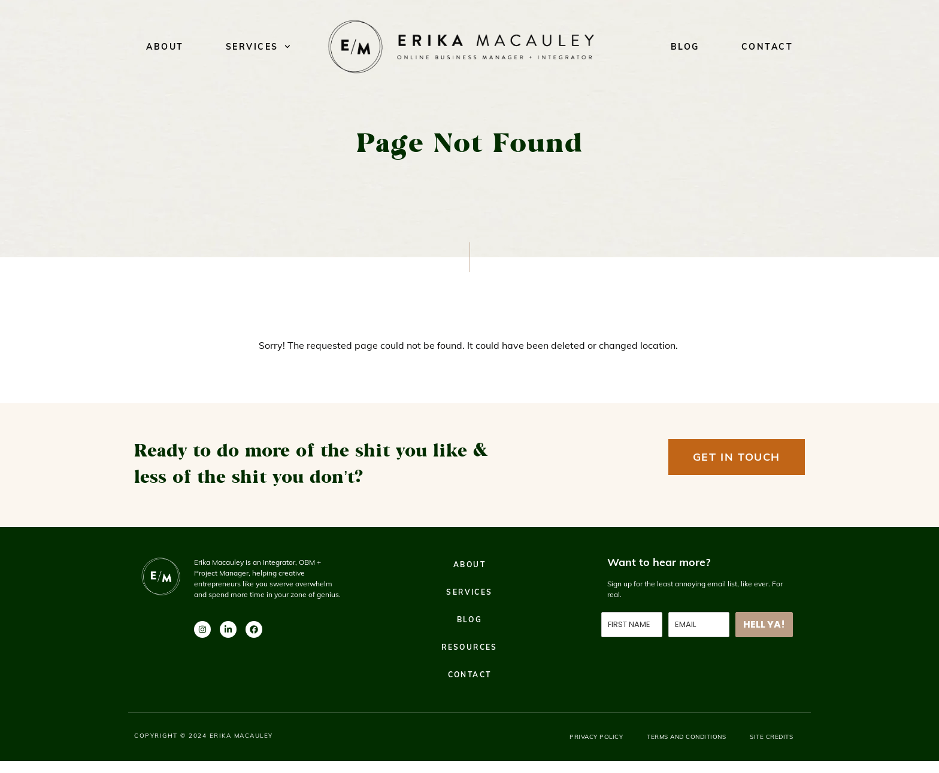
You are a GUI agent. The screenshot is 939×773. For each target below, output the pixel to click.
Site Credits (771, 737)
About (165, 46)
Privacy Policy (596, 737)
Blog (685, 46)
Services (258, 47)
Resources (469, 647)
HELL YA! (764, 624)
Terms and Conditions (686, 737)
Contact (767, 46)
